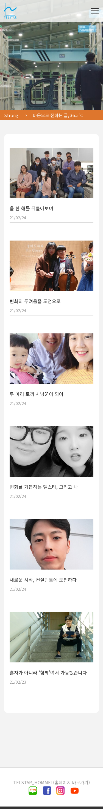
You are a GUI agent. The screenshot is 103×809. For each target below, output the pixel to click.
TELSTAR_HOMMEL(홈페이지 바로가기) (51, 782)
